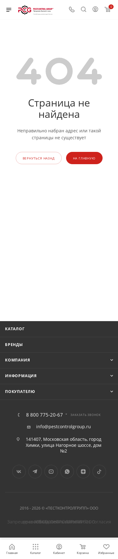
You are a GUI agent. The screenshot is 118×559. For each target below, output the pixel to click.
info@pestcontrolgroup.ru (63, 426)
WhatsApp (67, 471)
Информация (21, 375)
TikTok (99, 471)
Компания (17, 360)
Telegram (35, 471)
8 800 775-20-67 (44, 414)
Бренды (14, 344)
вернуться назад (39, 158)
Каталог (15, 328)
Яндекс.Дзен (83, 471)
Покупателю (20, 391)
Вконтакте (19, 471)
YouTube (51, 471)
